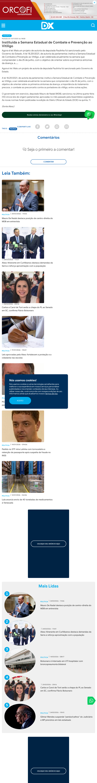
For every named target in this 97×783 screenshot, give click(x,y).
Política (7, 36)
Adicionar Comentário (48, 163)
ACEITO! (20, 400)
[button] (47, 115)
